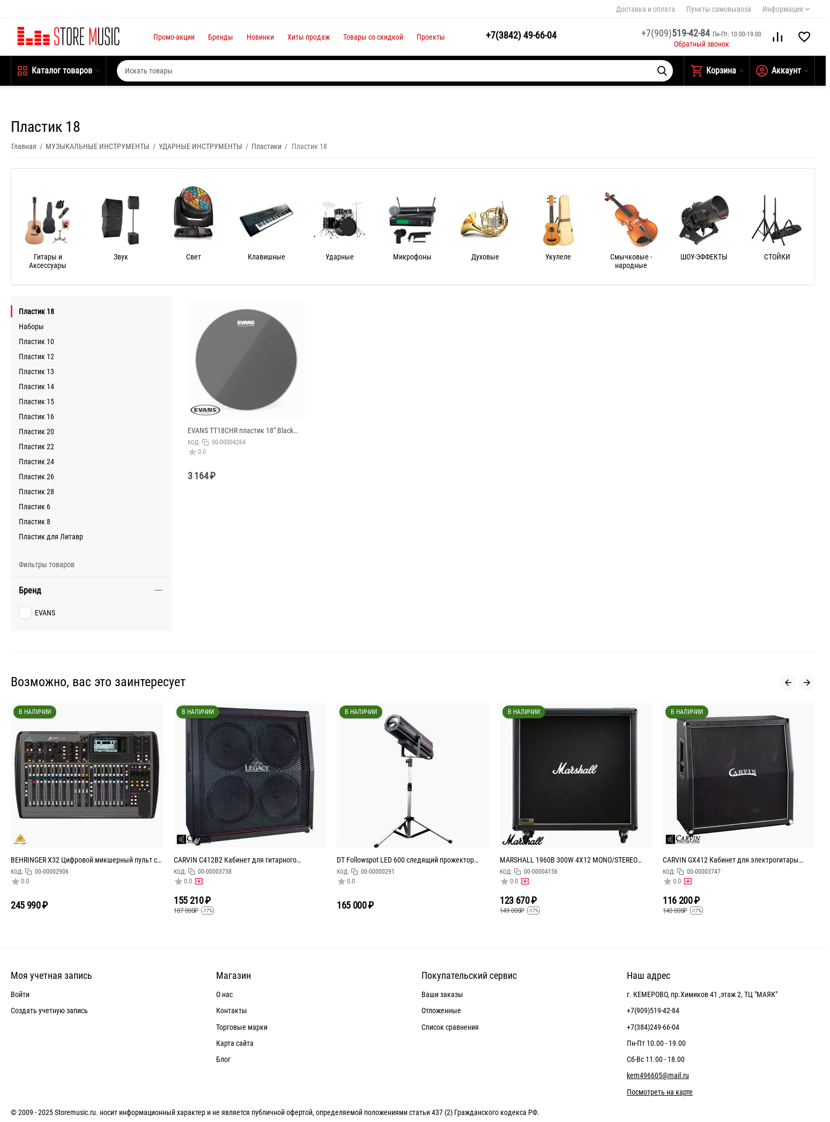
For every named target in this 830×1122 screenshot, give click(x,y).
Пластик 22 (36, 446)
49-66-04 (521, 35)
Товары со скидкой (373, 37)
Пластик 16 (36, 416)
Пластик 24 (36, 461)
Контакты (231, 1010)
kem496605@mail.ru (658, 1075)
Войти (20, 994)
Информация (782, 9)
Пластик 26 (36, 476)
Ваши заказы (442, 994)
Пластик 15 (36, 401)
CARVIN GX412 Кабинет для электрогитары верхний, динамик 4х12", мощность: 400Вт (731, 860)
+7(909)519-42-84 (653, 1010)
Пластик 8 (34, 521)
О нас (224, 994)
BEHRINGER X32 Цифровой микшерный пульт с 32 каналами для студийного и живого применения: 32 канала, (84, 860)
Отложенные (441, 1010)
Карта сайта (235, 1043)
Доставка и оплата (645, 9)
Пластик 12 (36, 356)
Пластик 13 (36, 371)
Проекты (431, 37)
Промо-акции (174, 37)
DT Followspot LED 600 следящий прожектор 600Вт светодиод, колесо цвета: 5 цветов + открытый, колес (405, 860)
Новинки (260, 37)
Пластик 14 (36, 386)
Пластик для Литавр (51, 536)
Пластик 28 (36, 491)
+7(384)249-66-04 (653, 1027)
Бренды (220, 37)
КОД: (194, 442)
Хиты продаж (308, 37)
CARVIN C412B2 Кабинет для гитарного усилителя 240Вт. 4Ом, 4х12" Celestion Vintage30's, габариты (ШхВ (235, 860)
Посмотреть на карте (660, 1092)
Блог (223, 1059)
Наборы (31, 326)
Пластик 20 (36, 431)
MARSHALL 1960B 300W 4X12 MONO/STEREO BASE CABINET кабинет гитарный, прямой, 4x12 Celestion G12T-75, (574, 860)
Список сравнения (450, 1027)
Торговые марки (242, 1027)
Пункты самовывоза (718, 9)
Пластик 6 (34, 506)
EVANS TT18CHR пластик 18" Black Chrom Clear (240, 430)
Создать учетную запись (49, 1010)
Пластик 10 (36, 341)
